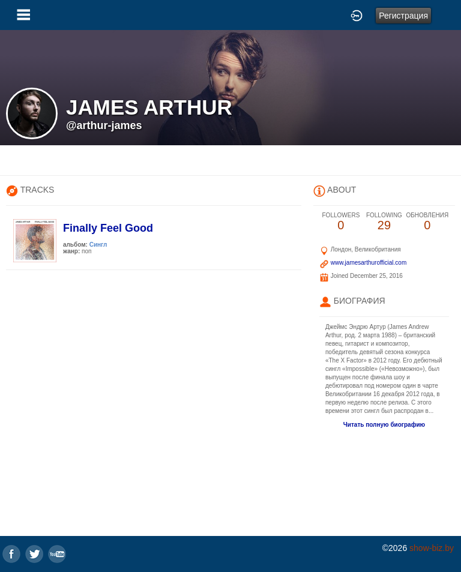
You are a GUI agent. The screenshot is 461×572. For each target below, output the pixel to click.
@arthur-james (104, 125)
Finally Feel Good (108, 228)
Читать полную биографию (384, 424)
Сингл (98, 244)
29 (384, 222)
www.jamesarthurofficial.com (369, 262)
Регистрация (403, 15)
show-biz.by (431, 548)
